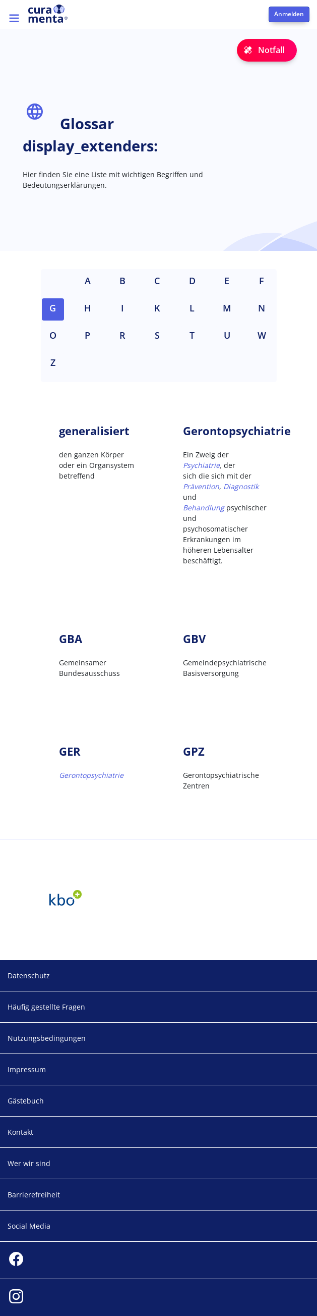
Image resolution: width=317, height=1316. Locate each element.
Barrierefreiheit (34, 1194)
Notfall (271, 50)
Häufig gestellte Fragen (46, 1007)
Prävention (201, 486)
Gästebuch (26, 1101)
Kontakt (20, 1132)
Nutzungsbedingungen (47, 1038)
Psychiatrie (201, 465)
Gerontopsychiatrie (91, 775)
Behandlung (203, 507)
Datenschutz (29, 975)
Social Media (29, 1226)
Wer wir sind (29, 1163)
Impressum (27, 1069)
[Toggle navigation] (14, 18)
